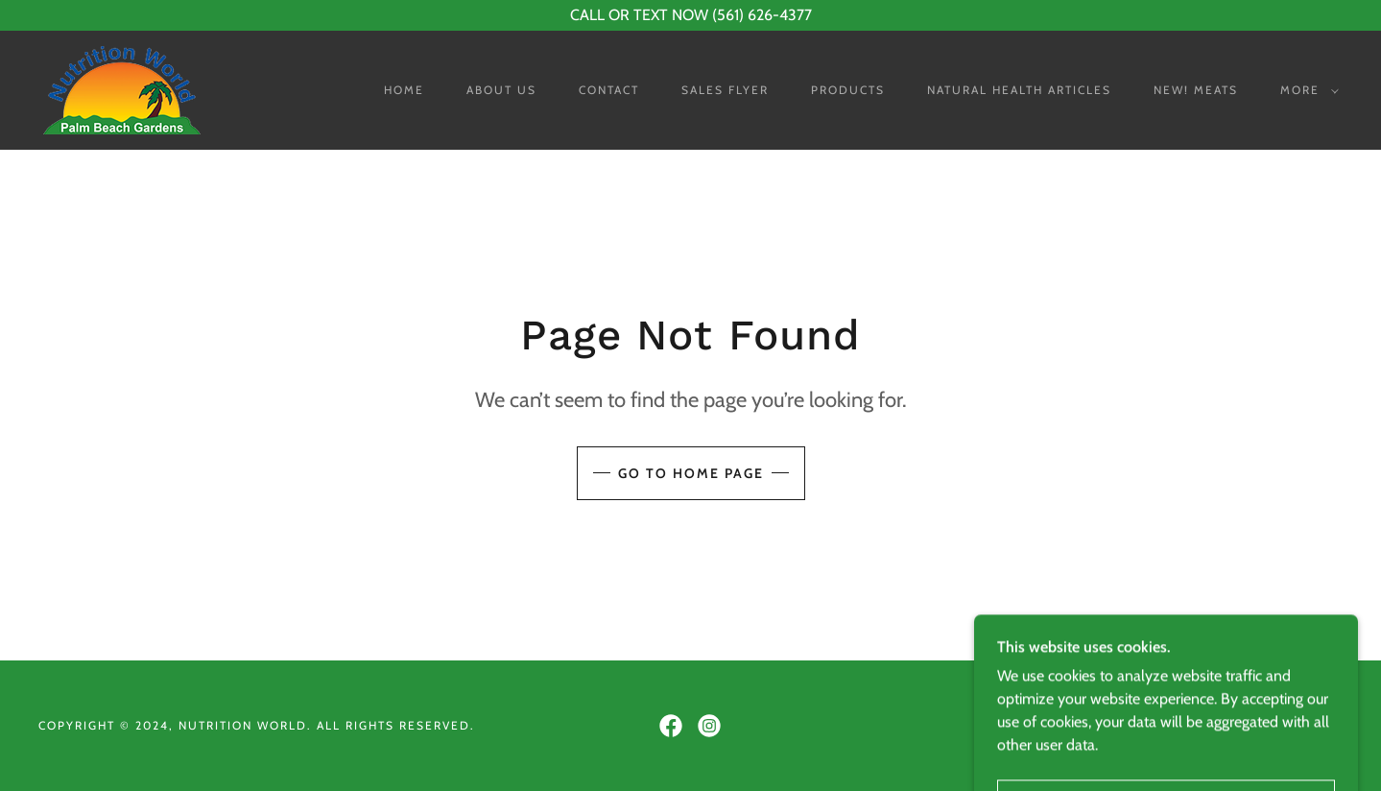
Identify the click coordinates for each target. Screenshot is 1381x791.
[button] (1306, 90)
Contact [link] (609, 90)
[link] (121, 89)
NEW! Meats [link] (1196, 90)
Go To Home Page (691, 473)
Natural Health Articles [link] (1019, 90)
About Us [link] (501, 90)
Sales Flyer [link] (725, 90)
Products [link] (848, 90)
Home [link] (404, 90)
